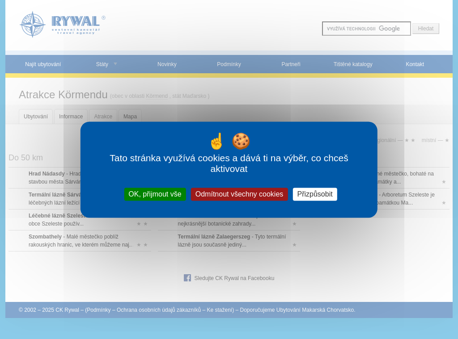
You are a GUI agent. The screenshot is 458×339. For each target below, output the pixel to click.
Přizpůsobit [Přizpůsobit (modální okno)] (314, 194)
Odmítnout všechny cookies (239, 194)
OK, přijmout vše (154, 194)
